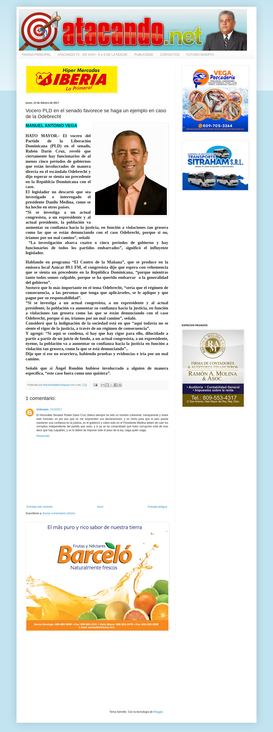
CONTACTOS (170, 54)
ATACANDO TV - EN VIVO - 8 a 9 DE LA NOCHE (92, 54)
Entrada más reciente (40, 506)
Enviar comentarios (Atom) (59, 513)
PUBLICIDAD (143, 54)
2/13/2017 (56, 409)
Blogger (158, 711)
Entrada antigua (157, 506)
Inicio (100, 506)
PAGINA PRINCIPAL (36, 54)
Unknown (42, 409)
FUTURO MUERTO (200, 54)
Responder (43, 436)
